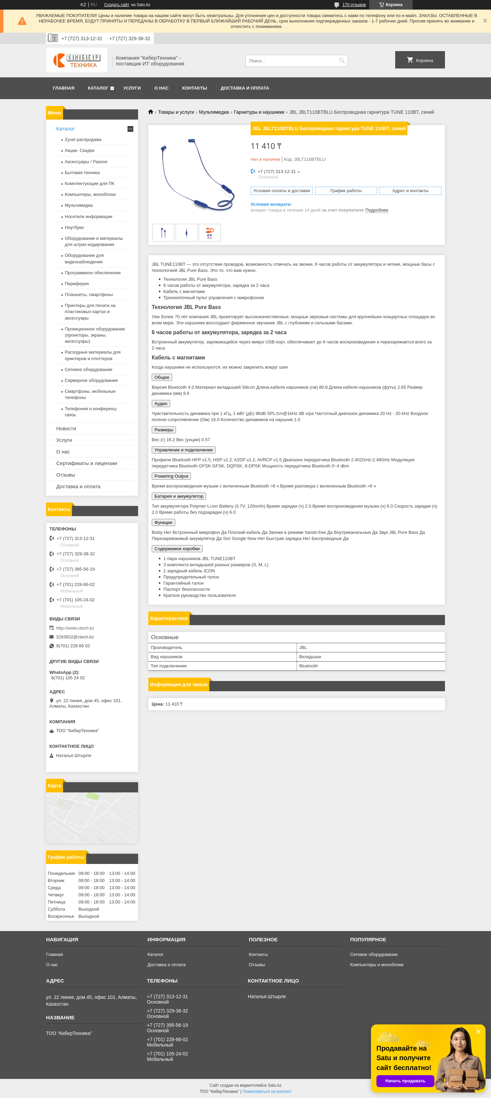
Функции (163, 522)
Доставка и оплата (245, 88)
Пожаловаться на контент (266, 1091)
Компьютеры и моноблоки (376, 964)
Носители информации (88, 216)
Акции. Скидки (79, 150)
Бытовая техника (82, 172)
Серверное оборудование (91, 380)
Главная (63, 88)
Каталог (98, 88)
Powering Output (171, 476)
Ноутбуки (74, 227)
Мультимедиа (214, 112)
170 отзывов (354, 4)
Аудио (160, 403)
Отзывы (65, 475)
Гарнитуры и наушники (259, 112)
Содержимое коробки (177, 548)
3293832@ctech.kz (75, 636)
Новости (66, 428)
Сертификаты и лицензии (86, 463)
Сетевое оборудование (89, 369)
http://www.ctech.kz (75, 628)
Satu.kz (274, 1085)
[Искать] (342, 61)
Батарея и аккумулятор (178, 496)
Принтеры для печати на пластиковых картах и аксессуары (90, 311)
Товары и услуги (176, 112)
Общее (161, 377)
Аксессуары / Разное (86, 161)
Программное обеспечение (93, 272)
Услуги (132, 88)
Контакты (194, 88)
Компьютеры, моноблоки (90, 194)
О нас (161, 88)
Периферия (77, 283)
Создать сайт (116, 4)
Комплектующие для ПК (89, 183)
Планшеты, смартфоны (89, 294)
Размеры (163, 429)
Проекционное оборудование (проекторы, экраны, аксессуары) (95, 335)
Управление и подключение (183, 449)
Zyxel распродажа (83, 139)
